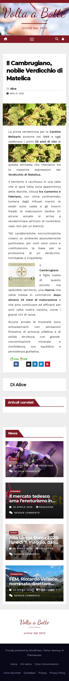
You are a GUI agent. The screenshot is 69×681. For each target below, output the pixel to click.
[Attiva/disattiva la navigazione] (32, 39)
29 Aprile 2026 (23, 465)
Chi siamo (26, 664)
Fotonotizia (16, 574)
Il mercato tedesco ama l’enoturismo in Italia (30, 501)
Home (13, 664)
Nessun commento (27, 471)
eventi (13, 459)
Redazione (45, 465)
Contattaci (30, 673)
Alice (13, 88)
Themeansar (34, 655)
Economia (15, 491)
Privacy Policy (57, 673)
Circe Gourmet (12, 673)
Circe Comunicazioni (47, 664)
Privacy (43, 673)
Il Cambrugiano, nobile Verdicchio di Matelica (34, 71)
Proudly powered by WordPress (23, 650)
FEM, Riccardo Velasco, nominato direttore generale (33, 583)
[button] (56, 39)
